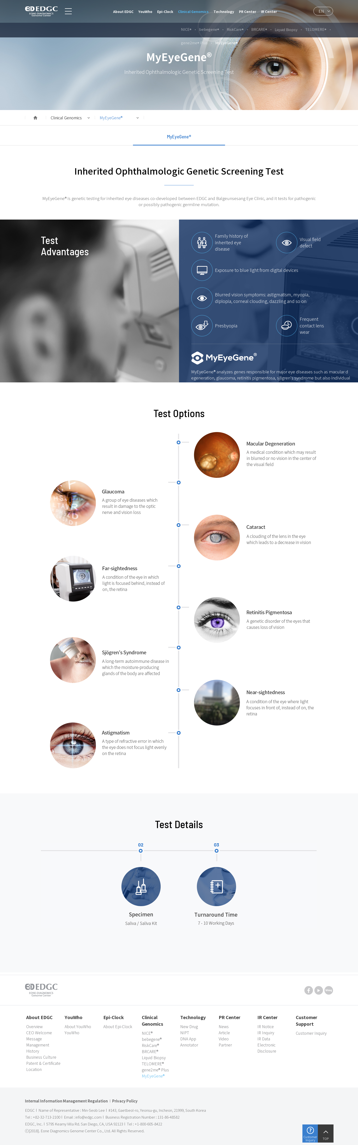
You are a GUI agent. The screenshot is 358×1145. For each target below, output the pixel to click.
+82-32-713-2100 (46, 1117)
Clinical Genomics (66, 118)
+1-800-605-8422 (148, 1124)
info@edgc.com (88, 1117)
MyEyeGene (111, 118)
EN (321, 11)
